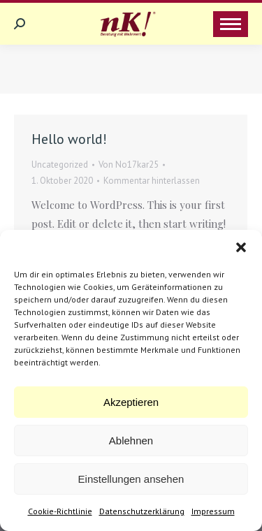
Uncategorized (59, 164)
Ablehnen (131, 440)
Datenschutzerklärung (141, 511)
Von (129, 164)
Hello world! (69, 139)
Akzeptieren (131, 402)
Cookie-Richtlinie (60, 511)
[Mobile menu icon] (230, 24)
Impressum (213, 511)
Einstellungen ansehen (131, 479)
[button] (241, 247)
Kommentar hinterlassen (151, 181)
